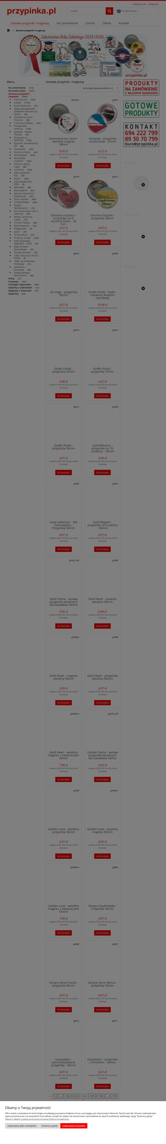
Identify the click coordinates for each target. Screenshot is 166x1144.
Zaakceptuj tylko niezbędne (21, 1125)
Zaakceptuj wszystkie (74, 1125)
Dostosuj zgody (49, 1125)
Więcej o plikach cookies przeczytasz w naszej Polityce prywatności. (37, 1119)
